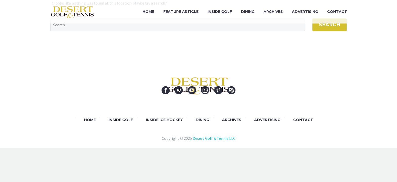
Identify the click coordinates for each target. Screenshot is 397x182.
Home (148, 11)
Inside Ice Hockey (164, 120)
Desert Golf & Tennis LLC (214, 138)
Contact (337, 11)
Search (329, 25)
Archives (273, 11)
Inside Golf (220, 11)
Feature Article (180, 11)
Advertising (305, 11)
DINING (202, 120)
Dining (247, 11)
